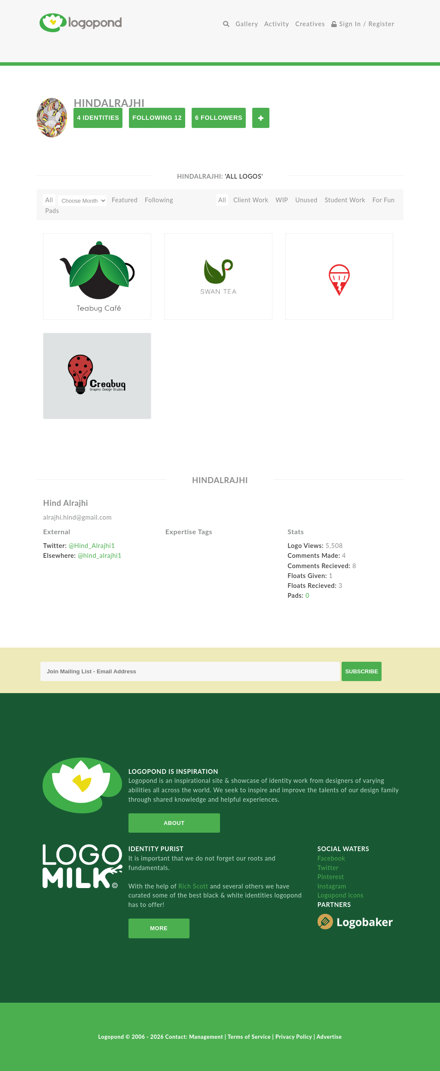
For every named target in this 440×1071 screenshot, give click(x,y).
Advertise (329, 1037)
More (159, 928)
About (174, 823)
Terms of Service (250, 1037)
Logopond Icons (341, 895)
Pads (52, 210)
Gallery (246, 23)
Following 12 (157, 117)
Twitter (328, 867)
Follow (260, 118)
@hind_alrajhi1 (100, 555)
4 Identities (98, 117)
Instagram (332, 886)
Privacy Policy (294, 1037)
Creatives (310, 23)
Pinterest (331, 876)
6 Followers (218, 117)
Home (130, 22)
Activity (276, 23)
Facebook (331, 858)
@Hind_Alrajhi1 (92, 545)
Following (159, 200)
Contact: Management (195, 1037)
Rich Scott (194, 886)
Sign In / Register (363, 23)
